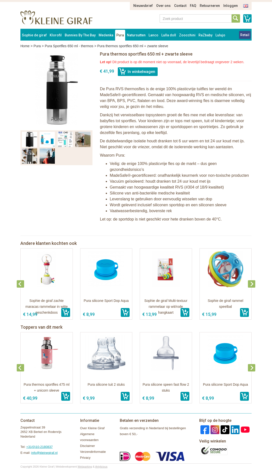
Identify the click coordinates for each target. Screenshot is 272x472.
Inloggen (230, 6)
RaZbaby (205, 35)
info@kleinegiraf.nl (44, 453)
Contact (180, 6)
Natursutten (136, 35)
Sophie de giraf (34, 35)
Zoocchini (187, 35)
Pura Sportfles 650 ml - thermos (69, 46)
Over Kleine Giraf (92, 428)
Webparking (85, 466)
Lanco (153, 35)
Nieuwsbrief (143, 6)
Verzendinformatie (93, 452)
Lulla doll (168, 35)
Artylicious (101, 466)
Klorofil (56, 35)
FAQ (193, 6)
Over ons (163, 6)
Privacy (85, 457)
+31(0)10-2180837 (39, 447)
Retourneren (210, 6)
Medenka (106, 35)
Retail (244, 35)
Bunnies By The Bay (80, 35)
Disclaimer (87, 446)
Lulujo (220, 35)
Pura (120, 35)
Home (25, 46)
